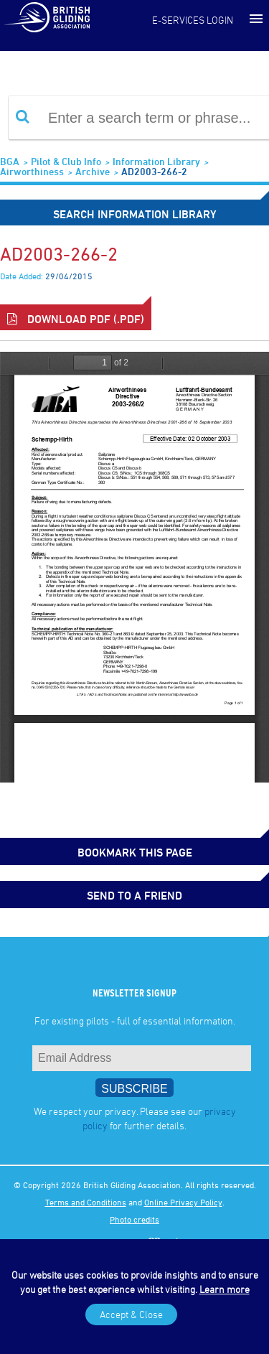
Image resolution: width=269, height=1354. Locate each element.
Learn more (224, 1289)
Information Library (156, 161)
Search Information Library (135, 213)
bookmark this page (134, 852)
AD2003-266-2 (154, 171)
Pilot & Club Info (66, 161)
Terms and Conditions (85, 1202)
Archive (92, 171)
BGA (9, 161)
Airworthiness (32, 171)
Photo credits (134, 1219)
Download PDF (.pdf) (75, 318)
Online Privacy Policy (183, 1202)
